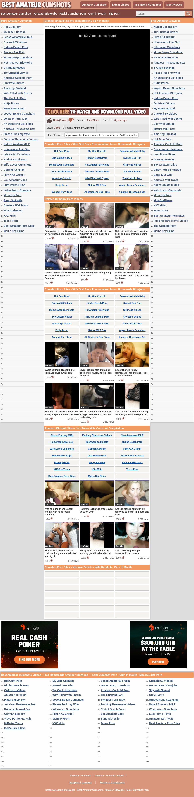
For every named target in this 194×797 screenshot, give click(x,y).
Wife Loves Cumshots (17, 164)
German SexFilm (14, 169)
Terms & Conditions (112, 782)
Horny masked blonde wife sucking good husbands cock (96, 552)
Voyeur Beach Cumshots (19, 113)
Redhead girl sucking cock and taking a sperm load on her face (62, 413)
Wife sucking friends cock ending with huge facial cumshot (59, 512)
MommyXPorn (12, 195)
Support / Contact (80, 782)
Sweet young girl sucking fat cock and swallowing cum (60, 371)
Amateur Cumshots (94, 4)
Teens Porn (11, 220)
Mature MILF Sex (14, 108)
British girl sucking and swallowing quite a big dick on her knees (131, 275)
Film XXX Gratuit (14, 174)
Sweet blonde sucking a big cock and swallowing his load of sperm (96, 373)
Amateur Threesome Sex (19, 128)
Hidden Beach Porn (16, 47)
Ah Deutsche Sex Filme (18, 123)
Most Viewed (174, 4)
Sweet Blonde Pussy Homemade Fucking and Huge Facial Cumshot (131, 373)
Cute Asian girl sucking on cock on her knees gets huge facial (62, 232)
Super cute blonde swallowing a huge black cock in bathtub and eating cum (96, 414)
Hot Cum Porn (12, 26)
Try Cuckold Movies (16, 72)
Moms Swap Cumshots (18, 57)
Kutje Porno (11, 103)
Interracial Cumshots (17, 154)
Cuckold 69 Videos (15, 42)
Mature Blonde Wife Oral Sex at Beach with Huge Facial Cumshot (61, 275)
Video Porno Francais (17, 190)
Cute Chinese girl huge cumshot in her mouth (127, 552)
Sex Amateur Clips (15, 179)
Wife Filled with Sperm (18, 93)
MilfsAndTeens (13, 210)
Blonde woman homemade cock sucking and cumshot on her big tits (61, 553)
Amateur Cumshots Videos (109, 775)
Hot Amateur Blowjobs (18, 62)
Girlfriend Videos (14, 67)
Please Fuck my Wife (17, 134)
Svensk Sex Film (14, 52)
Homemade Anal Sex (17, 149)
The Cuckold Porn (15, 98)
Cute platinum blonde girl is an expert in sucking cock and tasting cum (96, 234)
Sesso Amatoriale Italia (18, 37)
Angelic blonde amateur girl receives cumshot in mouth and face (132, 512)
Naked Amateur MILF (17, 144)
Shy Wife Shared (14, 82)
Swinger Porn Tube (16, 118)
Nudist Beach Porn (15, 159)
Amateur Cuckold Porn (18, 77)
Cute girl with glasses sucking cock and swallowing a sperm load (131, 234)
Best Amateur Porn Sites (19, 225)
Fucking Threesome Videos (21, 139)
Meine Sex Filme (14, 230)
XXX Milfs (10, 215)
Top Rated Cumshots (148, 4)
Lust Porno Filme (14, 185)
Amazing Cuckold (15, 88)
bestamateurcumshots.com (60, 790)
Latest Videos (120, 4)
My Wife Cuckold (14, 31)
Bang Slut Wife (13, 200)
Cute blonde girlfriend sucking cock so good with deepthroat (131, 413)
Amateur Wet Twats (16, 205)
